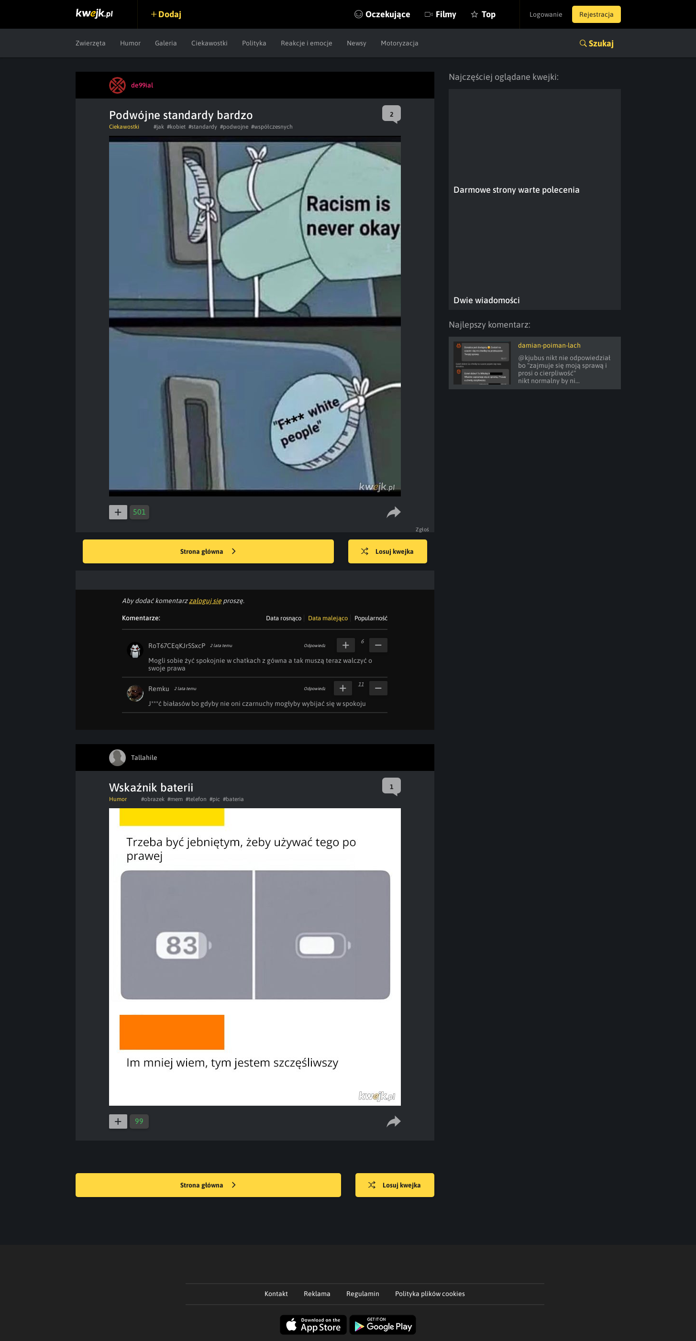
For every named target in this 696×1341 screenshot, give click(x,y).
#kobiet (176, 126)
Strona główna (208, 552)
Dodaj (169, 14)
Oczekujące (387, 14)
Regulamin (362, 1293)
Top (489, 14)
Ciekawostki (209, 43)
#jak (159, 126)
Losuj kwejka (387, 552)
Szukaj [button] (601, 43)
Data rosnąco (283, 618)
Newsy (356, 43)
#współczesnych (272, 126)
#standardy (202, 126)
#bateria (233, 799)
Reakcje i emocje (306, 43)
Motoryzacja (400, 43)
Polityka (254, 43)
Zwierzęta (91, 43)
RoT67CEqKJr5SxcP (176, 645)
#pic (215, 799)
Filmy (446, 14)
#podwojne (234, 126)
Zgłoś (423, 529)
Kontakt (276, 1293)
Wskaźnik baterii (151, 787)
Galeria (166, 43)
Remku (158, 688)
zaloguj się (205, 601)
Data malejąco (328, 618)
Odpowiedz (314, 645)
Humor (130, 43)
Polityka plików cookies (430, 1293)
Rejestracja (596, 14)
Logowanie (546, 14)
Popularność (370, 618)
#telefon (196, 799)
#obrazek (153, 799)
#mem (175, 799)
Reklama (317, 1293)
